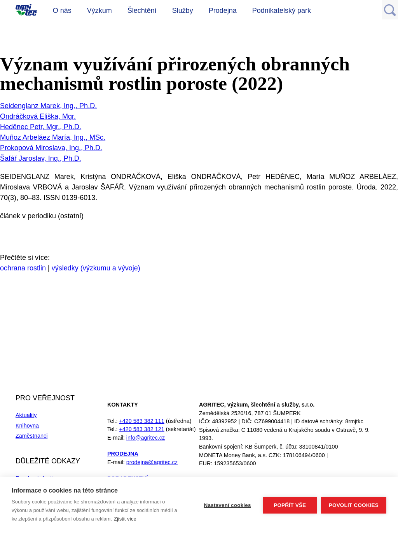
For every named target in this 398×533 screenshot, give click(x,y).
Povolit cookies (354, 505)
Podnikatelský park (281, 10)
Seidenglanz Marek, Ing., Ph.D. (48, 106)
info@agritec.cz (145, 438)
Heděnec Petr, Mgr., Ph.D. (40, 127)
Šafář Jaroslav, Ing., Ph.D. (40, 158)
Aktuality (26, 415)
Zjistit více (125, 519)
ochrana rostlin (23, 268)
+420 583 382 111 (141, 421)
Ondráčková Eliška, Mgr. (38, 116)
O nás (62, 10)
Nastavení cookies (227, 505)
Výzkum (99, 10)
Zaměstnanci (31, 436)
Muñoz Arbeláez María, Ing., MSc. (52, 137)
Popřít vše (290, 505)
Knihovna (27, 426)
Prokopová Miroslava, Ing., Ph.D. (51, 148)
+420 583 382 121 (141, 429)
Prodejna (223, 10)
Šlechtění (142, 10)
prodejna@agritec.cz (152, 462)
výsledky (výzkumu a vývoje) (96, 268)
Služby (182, 10)
